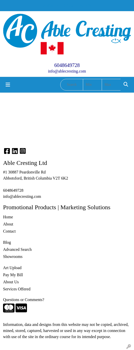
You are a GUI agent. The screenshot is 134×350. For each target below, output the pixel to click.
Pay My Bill (13, 275)
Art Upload (12, 268)
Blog (7, 242)
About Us (11, 282)
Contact (9, 231)
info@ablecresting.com (67, 71)
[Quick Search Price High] (111, 85)
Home (8, 217)
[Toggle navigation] (8, 84)
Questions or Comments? (23, 300)
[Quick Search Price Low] (92, 85)
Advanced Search (17, 249)
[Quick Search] (71, 85)
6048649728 (67, 65)
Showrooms (12, 256)
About (8, 224)
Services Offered (17, 289)
